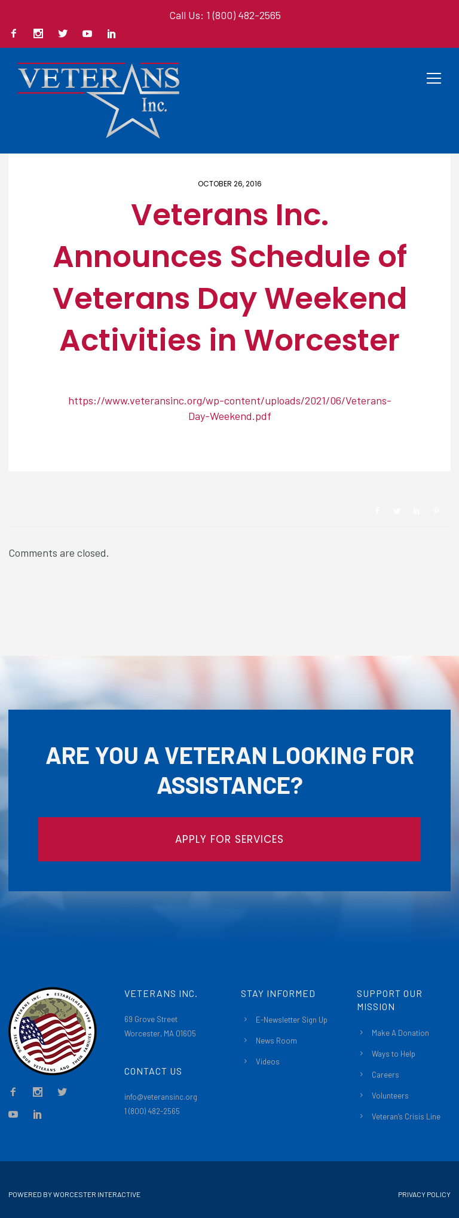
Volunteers (390, 1095)
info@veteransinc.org (160, 1097)
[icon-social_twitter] (66, 34)
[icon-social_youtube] (90, 34)
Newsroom (51, 451)
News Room (276, 1040)
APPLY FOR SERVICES (229, 839)
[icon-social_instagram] (41, 34)
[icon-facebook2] (17, 34)
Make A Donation (400, 1033)
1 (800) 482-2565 (152, 1111)
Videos (268, 1061)
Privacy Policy (424, 1194)
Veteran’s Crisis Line (406, 1116)
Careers (385, 1074)
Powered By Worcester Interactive (74, 1194)
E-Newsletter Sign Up (292, 1019)
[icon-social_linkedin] (112, 34)
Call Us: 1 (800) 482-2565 (225, 15)
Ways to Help (393, 1054)
